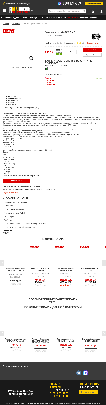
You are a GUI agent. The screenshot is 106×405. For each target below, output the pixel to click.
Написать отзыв (93, 43)
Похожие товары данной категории (53, 306)
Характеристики (14, 98)
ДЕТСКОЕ (62, 18)
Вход (101, 11)
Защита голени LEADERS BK (91, 269)
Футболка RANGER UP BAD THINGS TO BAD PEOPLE (15, 269)
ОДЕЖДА (17, 18)
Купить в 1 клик (93, 54)
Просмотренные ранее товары (53, 298)
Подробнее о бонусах (10, 192)
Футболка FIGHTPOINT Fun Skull (40, 269)
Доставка (12, 104)
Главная (6, 24)
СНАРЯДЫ (33, 18)
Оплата (11, 102)
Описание (12, 96)
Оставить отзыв (16, 180)
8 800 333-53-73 (72, 3)
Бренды (93, 18)
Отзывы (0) (13, 100)
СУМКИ (54, 18)
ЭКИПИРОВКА (6, 18)
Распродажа (73, 18)
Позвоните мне (94, 3)
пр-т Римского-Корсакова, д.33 (21, 394)
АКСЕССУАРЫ (44, 18)
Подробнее (7, 230)
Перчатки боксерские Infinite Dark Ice (66, 269)
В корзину (93, 50)
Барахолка (16, 24)
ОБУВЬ (24, 18)
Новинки (84, 18)
